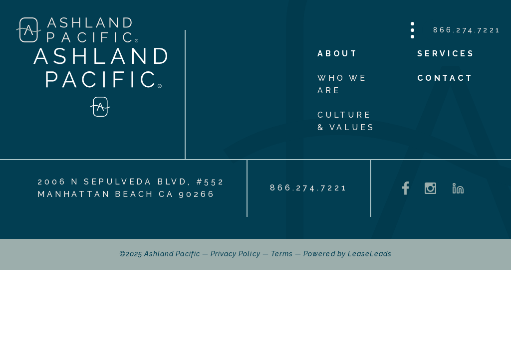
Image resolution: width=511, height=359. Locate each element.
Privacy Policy (235, 254)
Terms (282, 254)
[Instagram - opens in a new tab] (430, 188)
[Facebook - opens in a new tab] (405, 188)
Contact (445, 78)
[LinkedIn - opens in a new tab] (458, 188)
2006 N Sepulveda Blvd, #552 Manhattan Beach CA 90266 (131, 188)
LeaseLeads (370, 254)
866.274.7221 (467, 30)
